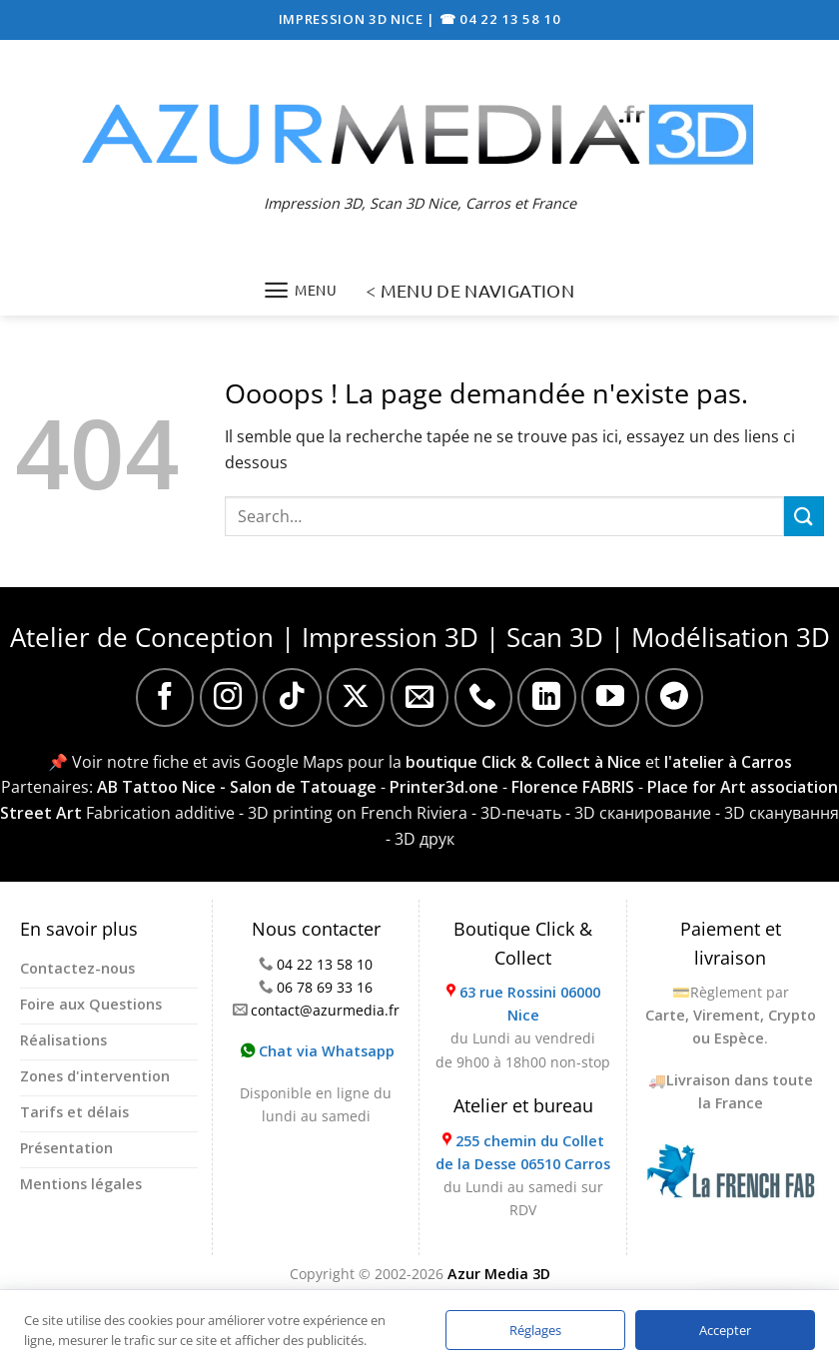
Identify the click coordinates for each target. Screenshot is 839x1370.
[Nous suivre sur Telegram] (674, 697)
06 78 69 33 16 (325, 987)
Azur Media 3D (498, 1273)
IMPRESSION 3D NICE (353, 19)
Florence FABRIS (572, 787)
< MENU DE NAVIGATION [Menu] (470, 290)
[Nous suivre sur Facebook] (165, 697)
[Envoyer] (804, 515)
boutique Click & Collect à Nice (523, 762)
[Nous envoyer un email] (419, 697)
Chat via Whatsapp (318, 1050)
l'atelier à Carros (728, 762)
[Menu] (300, 290)
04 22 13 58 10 (325, 964)
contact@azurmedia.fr (325, 1010)
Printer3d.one (444, 787)
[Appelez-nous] (483, 697)
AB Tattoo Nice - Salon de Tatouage (237, 787)
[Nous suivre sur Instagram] (229, 697)
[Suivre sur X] (356, 697)
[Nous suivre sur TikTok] (292, 697)
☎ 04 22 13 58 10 (500, 19)
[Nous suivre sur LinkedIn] (546, 697)
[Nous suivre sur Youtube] (610, 697)
